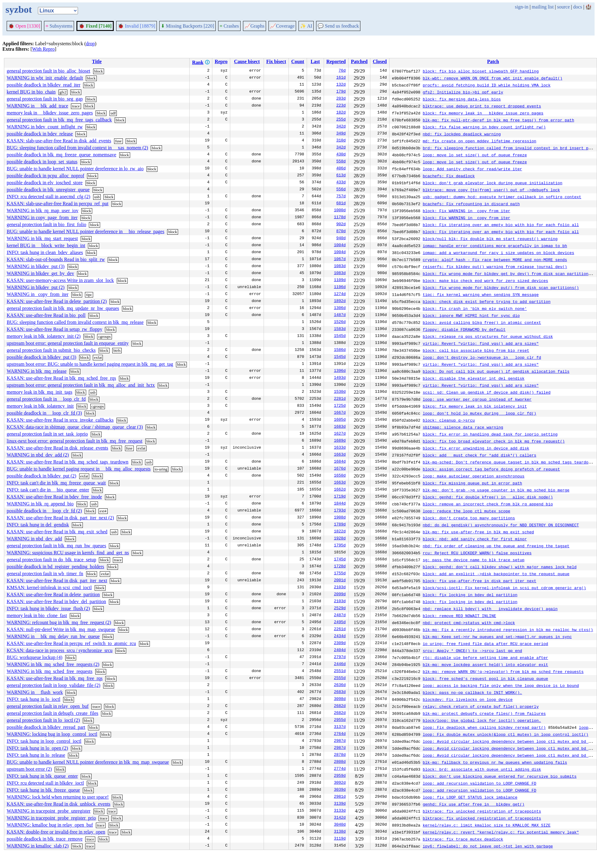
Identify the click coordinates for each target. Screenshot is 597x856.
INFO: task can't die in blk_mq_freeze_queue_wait (56, 482)
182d (341, 113)
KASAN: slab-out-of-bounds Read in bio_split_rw (56, 259)
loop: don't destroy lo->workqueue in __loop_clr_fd (482, 357)
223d (341, 106)
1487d (340, 315)
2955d (340, 720)
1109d (340, 280)
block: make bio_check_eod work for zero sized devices (485, 280)
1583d (340, 329)
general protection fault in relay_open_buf (48, 706)
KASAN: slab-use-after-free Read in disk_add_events (59, 140)
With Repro (43, 49)
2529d (340, 608)
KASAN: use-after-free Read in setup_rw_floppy (54, 329)
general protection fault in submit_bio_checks (51, 350)
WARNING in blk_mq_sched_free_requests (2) (53, 664)
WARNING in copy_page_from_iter (42, 217)
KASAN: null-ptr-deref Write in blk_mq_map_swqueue (61, 629)
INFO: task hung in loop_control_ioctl (44, 741)
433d (341, 182)
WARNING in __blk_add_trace (37, 105)
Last (315, 61)
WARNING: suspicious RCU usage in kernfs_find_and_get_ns (68, 552)
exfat (98, 357)
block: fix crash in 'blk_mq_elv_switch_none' (475, 308)
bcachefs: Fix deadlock (449, 175)
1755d (340, 573)
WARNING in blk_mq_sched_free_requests (50, 671)
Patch (493, 61)
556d (341, 189)
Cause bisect (247, 61)
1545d (340, 336)
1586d (340, 350)
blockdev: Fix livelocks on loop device (467, 699)
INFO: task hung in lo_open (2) (37, 748)
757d (341, 196)
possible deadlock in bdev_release (40, 133)
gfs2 (62, 92)
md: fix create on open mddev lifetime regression (479, 141)
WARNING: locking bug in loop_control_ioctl (52, 734)
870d (341, 231)
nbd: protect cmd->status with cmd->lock (469, 622)
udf (113, 113)
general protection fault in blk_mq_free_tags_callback (59, 119)
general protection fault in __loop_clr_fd (46, 399)
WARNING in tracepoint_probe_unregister (48, 811)
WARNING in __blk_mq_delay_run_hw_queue (53, 636)
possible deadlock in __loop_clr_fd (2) (44, 510)
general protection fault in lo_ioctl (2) (43, 720)
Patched (359, 61)
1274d (340, 294)
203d (341, 99)
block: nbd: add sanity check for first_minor (475, 539)
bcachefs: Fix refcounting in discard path (471, 203)
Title (97, 61)
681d (341, 203)
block (98, 71)
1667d (340, 413)
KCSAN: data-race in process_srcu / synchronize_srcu (60, 650)
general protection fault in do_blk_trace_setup (51, 559)
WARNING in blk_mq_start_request (42, 238)
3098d (340, 699)
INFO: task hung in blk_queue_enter (42, 776)
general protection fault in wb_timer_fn (45, 573)
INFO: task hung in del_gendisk (38, 524)
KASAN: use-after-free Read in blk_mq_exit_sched (57, 531)
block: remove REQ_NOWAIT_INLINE (459, 615)
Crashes (229, 26)
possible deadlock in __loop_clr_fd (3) (44, 413)
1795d (340, 546)
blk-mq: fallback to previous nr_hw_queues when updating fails (495, 762)
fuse (118, 141)
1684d (340, 462)
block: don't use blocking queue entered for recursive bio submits (499, 776)
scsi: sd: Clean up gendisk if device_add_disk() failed (486, 392)
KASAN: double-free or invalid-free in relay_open (56, 831)
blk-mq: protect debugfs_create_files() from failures (484, 713)
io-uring (161, 469)
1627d (340, 434)
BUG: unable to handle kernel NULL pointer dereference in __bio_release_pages (85, 231)
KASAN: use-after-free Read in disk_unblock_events (58, 804)
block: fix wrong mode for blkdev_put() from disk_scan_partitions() (501, 287)
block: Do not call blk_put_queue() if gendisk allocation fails (496, 371)
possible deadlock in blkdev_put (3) (41, 357)
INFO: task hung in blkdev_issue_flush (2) (48, 608)
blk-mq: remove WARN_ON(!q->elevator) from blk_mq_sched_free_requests (503, 671)
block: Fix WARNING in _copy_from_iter (466, 210)
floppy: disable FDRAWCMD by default (464, 329)
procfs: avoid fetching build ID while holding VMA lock (486, 85)
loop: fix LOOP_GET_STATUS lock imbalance (470, 797)
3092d (340, 783)
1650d (340, 476)
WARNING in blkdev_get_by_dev (40, 273)
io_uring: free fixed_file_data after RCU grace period (485, 643)
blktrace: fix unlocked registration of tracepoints (482, 811)
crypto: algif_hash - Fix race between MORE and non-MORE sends (495, 259)
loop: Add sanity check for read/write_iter (472, 169)
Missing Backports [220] (187, 26)
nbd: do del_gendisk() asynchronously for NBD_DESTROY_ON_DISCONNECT (501, 525)
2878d (340, 755)
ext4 (103, 511)
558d (341, 162)
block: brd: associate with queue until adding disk (482, 769)
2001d (340, 580)
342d (341, 127)
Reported (336, 61)
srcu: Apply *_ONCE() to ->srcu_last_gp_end (472, 650)
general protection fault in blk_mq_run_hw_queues (56, 545)
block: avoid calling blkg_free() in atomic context (482, 322)
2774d (340, 769)
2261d (340, 629)
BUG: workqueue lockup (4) (34, 657)
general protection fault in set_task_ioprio (47, 433)
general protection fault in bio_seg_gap (45, 98)
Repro (221, 61)
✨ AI (306, 26)
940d (341, 238)
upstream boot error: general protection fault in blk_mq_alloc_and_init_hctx (81, 385)
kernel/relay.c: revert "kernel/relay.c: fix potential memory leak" (501, 832)
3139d (340, 804)
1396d (340, 371)
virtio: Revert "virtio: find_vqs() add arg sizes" (480, 343)
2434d (340, 636)
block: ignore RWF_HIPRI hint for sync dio (471, 315)
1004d (340, 245)
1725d (340, 406)
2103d (340, 587)
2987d (340, 741)
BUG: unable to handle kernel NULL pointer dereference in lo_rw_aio (75, 168)
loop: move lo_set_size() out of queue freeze (475, 155)
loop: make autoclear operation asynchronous (473, 476)
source (563, 6)
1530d (340, 392)
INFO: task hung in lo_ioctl (33, 699)
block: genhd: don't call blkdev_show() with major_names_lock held (499, 566)
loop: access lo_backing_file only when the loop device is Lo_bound (501, 685)
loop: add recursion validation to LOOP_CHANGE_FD (479, 783)
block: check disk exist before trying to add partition (486, 301)
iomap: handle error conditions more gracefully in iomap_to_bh (495, 245)
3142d (340, 818)
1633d (340, 448)
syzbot (18, 9)
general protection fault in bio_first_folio (46, 224)
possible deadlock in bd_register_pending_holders (55, 566)
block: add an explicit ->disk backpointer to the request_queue (496, 573)
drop (90, 43)
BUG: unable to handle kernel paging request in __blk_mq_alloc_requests (79, 468)
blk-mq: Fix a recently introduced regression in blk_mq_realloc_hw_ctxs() (508, 629)
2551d (340, 671)
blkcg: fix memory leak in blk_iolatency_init (475, 406)
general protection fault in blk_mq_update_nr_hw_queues (63, 308)
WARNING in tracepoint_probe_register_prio (51, 817)
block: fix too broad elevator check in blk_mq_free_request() (494, 441)
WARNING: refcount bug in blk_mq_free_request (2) (59, 622)
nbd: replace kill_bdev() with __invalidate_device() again (490, 608)
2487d (340, 615)
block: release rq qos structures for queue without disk (488, 336)
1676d (340, 469)
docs (577, 6)
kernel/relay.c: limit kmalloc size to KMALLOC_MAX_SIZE (486, 825)
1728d (340, 566)
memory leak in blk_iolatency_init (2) (44, 336)
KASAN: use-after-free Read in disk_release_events (57, 447)
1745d (340, 559)
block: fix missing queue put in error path (472, 483)
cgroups (104, 336)
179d (341, 92)
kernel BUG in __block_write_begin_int (46, 245)
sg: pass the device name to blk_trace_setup (473, 559)
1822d (340, 532)
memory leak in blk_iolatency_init (40, 406)
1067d (340, 259)
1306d (340, 308)
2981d (340, 797)
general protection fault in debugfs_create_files (52, 713)
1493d (340, 378)
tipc (89, 294)
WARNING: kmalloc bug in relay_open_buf (50, 824)
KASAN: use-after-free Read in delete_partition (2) (57, 301)
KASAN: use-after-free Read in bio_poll (46, 315)
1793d (340, 511)
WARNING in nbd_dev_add (34, 538)
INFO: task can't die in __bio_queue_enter (48, 489)
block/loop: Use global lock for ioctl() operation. (482, 720)
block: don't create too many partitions (469, 518)
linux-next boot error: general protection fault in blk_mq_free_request (74, 440)
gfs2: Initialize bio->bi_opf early (463, 92)
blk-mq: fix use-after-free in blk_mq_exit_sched (478, 532)
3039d (340, 790)
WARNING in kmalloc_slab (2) (38, 845)
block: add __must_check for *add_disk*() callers (479, 455)
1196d (340, 287)
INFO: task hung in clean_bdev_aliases (45, 252)
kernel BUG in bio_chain (31, 91)
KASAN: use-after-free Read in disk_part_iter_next (57, 580)
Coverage (282, 26)
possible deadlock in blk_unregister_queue (48, 189)
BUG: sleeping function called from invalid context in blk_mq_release (75, 322)
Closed (380, 61)
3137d (340, 727)
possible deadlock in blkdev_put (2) (41, 475)
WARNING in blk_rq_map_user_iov (42, 210)
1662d (340, 490)
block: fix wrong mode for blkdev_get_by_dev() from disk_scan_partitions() (509, 273)
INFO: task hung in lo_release (36, 755)
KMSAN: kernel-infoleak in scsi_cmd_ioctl (49, 587)
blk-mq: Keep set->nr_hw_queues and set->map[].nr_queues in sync (497, 636)
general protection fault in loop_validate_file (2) (53, 685)
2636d (340, 685)
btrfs (117, 350)
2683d (340, 692)
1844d (340, 504)
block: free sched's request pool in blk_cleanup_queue (485, 678)
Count (297, 61)
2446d (340, 664)
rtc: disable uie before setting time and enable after (485, 657)
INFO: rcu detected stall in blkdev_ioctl (45, 783)
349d (341, 134)
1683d (340, 427)
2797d (340, 657)
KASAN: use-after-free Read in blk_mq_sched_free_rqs (61, 378)
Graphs (255, 26)
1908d (340, 518)
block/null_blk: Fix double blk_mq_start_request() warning (490, 238)
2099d (340, 594)
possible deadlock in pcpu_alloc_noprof (45, 175)
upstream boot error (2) (29, 769)
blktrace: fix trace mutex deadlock (463, 839)
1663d (340, 455)
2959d (340, 776)
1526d (340, 322)
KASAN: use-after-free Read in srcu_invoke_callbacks (60, 420)
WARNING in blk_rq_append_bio (40, 503)
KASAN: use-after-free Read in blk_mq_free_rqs (55, 678)
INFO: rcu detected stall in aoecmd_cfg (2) (48, 196)
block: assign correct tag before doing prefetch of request (491, 469)
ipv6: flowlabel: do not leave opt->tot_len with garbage (488, 846)
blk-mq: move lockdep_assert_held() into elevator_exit (485, 664)
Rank (197, 62)
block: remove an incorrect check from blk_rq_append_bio (488, 504)
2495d (340, 622)
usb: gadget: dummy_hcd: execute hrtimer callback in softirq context (502, 196)
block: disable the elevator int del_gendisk (473, 378)
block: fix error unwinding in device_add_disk (476, 448)
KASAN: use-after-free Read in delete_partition (53, 594)
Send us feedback (338, 26)
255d (341, 120)
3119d (340, 839)
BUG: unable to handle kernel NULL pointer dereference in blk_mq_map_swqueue (88, 762)
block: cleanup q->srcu (449, 420)
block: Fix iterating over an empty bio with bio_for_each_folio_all (501, 224)
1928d (340, 539)
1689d (340, 441)
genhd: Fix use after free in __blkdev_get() (473, 804)
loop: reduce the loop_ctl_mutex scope (466, 511)
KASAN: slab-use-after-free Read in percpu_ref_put (58, 203)
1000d (340, 210)
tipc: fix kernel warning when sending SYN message (480, 294)
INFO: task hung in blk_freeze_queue (43, 790)
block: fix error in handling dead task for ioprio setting (490, 434)
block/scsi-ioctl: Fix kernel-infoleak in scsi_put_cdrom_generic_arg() (504, 587)
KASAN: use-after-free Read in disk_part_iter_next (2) (60, 517)
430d (341, 155)
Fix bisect (276, 61)
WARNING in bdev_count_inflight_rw (45, 126)
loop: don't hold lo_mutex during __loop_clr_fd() (479, 413)
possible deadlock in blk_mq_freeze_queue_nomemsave (61, 154)
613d (341, 175)
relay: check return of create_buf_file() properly (480, 706)
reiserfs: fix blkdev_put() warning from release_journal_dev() (495, 266)
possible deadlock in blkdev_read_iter (43, 84)
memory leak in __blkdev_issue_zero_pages (50, 112)
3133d (340, 811)
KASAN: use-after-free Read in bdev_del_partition (56, 601)
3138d (340, 832)
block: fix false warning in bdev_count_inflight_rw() (484, 127)
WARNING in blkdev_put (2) (36, 287)
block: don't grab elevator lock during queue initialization (492, 182)
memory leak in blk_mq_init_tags (39, 392)
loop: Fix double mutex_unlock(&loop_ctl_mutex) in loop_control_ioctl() (505, 734)
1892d (340, 301)
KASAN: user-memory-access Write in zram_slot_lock (60, 280)
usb (97, 197)
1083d (340, 266)
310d (341, 141)
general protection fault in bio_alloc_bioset (48, 70)
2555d (340, 678)
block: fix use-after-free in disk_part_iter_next (479, 580)
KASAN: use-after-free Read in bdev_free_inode (54, 496)
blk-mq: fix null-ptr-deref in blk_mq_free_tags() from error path (498, 120)
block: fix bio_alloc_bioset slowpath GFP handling (480, 71)
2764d (340, 734)
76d (342, 71)
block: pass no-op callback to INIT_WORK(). (472, 692)
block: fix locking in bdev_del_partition (470, 594)
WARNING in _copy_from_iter (38, 294)
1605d (340, 420)
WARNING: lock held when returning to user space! (58, 797)
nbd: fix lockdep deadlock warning (462, 134)
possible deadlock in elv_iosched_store (45, 182)
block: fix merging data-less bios (462, 99)
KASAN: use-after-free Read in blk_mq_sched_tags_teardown (67, 461)
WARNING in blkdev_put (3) (36, 266)
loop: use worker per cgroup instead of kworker (477, 399)
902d (341, 224)
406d (341, 169)
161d (341, 78)
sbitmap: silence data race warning (463, 427)
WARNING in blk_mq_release (36, 371)
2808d (340, 762)
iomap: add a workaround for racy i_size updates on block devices (498, 252)
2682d (340, 706)
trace (76, 106)
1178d (340, 217)
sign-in (521, 6)
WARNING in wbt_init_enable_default (45, 77)
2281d (340, 399)
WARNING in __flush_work (35, 692)
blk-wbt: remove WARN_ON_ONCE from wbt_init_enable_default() (492, 78)
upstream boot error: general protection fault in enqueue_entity (68, 343)
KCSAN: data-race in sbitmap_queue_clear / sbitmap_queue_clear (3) (75, 427)
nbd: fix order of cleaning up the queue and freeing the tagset (496, 546)
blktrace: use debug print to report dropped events (482, 106)
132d (341, 85)
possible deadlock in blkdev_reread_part (46, 727)
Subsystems (59, 26)
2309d (340, 643)
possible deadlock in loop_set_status (42, 161)
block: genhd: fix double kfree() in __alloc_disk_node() (488, 497)
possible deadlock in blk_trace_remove (45, 838)
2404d (340, 650)
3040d (340, 825)
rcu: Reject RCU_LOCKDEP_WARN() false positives (477, 552)
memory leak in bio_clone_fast (37, 615)
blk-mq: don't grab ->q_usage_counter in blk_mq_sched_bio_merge (496, 490)
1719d (340, 497)
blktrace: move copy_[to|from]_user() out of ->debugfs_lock (491, 189)
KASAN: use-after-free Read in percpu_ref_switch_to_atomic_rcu (71, 643)
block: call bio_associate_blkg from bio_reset (476, 350)
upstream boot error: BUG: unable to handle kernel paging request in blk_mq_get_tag (90, 364)
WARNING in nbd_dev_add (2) (38, 454)
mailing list (543, 6)
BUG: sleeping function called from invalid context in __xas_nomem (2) (77, 147)
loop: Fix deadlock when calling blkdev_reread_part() (484, 727)
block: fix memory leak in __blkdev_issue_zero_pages (483, 113)
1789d (340, 525)
